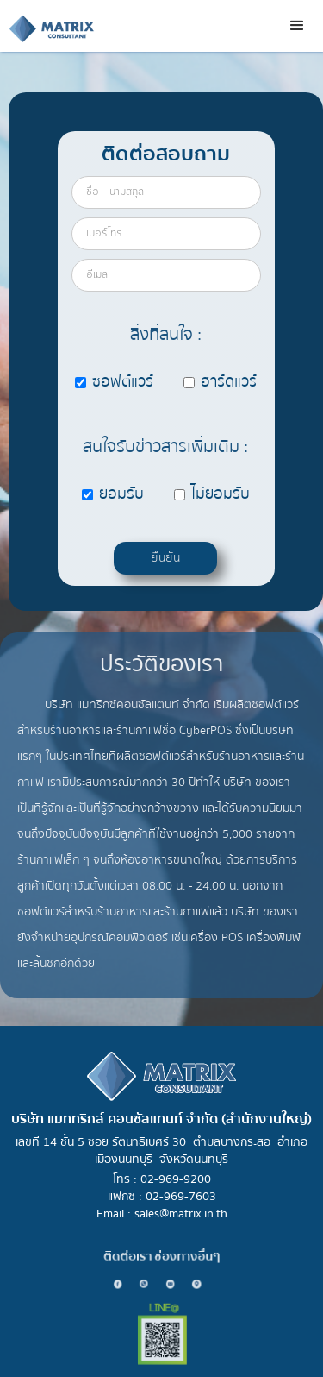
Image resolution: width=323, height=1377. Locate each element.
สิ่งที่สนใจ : (166, 334)
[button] (297, 26)
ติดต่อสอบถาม (166, 154)
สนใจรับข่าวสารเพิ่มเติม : (165, 446)
